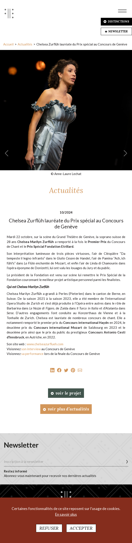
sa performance (32, 354)
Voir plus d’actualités (66, 409)
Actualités (25, 44)
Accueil (8, 44)
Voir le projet (66, 393)
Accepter (81, 528)
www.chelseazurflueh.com (45, 344)
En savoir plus (66, 514)
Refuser (49, 528)
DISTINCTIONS (116, 21)
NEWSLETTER (116, 31)
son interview (31, 349)
